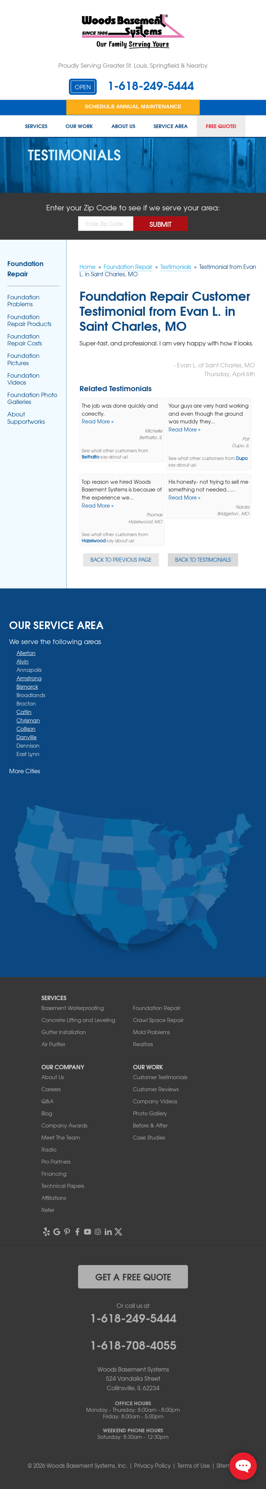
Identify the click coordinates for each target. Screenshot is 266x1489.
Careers (50, 1089)
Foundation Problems (23, 300)
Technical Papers (62, 1185)
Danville (26, 737)
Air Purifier (53, 1044)
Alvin (22, 661)
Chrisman (28, 720)
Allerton (26, 652)
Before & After (150, 1125)
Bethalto (90, 457)
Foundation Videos (23, 379)
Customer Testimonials (160, 1077)
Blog (46, 1113)
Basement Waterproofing (72, 1007)
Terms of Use (193, 1466)
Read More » (98, 421)
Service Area (171, 126)
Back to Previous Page (121, 559)
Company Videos (155, 1101)
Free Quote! (221, 126)
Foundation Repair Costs (24, 340)
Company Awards (64, 1125)
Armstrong (28, 678)
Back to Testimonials (203, 559)
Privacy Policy (152, 1466)
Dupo (242, 458)
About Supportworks (26, 417)
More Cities (24, 770)
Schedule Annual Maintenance (133, 106)
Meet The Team (60, 1137)
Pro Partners (55, 1161)
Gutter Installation (63, 1032)
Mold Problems (151, 1032)
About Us (123, 126)
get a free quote (133, 1276)
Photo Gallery (150, 1113)
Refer (47, 1209)
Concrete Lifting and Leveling (78, 1020)
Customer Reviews (155, 1089)
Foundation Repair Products (29, 320)
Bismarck (27, 686)
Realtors (143, 1044)
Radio (48, 1149)
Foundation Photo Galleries (32, 398)
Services (36, 126)
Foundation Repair (25, 268)
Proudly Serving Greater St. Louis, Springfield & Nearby (133, 65)
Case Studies (149, 1137)
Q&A (47, 1101)
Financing (53, 1173)
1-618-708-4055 (133, 1344)
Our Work (79, 126)
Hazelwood (94, 541)
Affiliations (53, 1197)
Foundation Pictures (23, 359)
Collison (26, 728)
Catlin (24, 711)
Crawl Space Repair (158, 1020)
